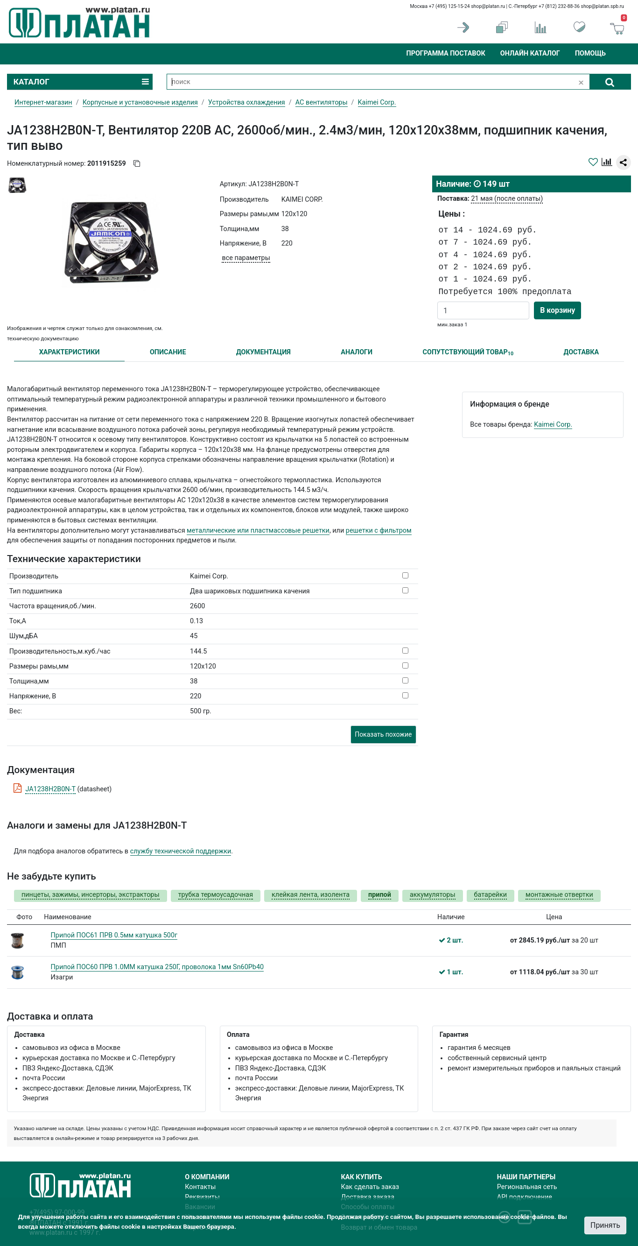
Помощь (590, 53)
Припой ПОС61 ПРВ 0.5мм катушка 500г (114, 935)
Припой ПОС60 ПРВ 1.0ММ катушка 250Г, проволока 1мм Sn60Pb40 (157, 967)
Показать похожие (383, 734)
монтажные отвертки (559, 895)
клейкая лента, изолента (311, 895)
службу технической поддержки (180, 851)
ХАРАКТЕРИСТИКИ (69, 352)
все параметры (246, 258)
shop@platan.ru (488, 6)
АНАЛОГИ (356, 352)
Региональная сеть (527, 1187)
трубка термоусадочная (215, 895)
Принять (605, 1225)
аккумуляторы (433, 895)
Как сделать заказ (370, 1187)
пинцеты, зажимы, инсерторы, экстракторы (90, 895)
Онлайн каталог (530, 53)
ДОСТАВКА (581, 352)
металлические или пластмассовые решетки (258, 531)
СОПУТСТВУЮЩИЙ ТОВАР (468, 352)
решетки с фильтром (379, 531)
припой (379, 895)
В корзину (557, 310)
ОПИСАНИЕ (168, 352)
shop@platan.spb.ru (602, 6)
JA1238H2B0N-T (50, 789)
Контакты (200, 1187)
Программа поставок (445, 53)
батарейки (490, 895)
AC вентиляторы (321, 102)
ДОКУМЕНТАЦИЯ (263, 352)
